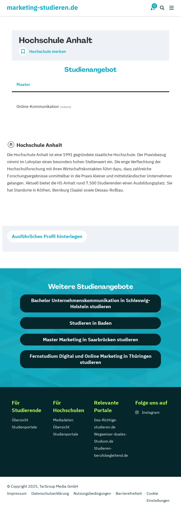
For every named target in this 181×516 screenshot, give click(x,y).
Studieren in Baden (91, 323)
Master (23, 84)
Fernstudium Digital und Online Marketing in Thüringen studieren (91, 359)
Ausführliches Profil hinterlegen (47, 236)
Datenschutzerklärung (50, 493)
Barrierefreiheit (129, 493)
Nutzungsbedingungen (92, 493)
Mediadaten (63, 420)
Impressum (17, 493)
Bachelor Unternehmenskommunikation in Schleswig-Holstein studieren (90, 303)
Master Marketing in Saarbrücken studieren (90, 339)
